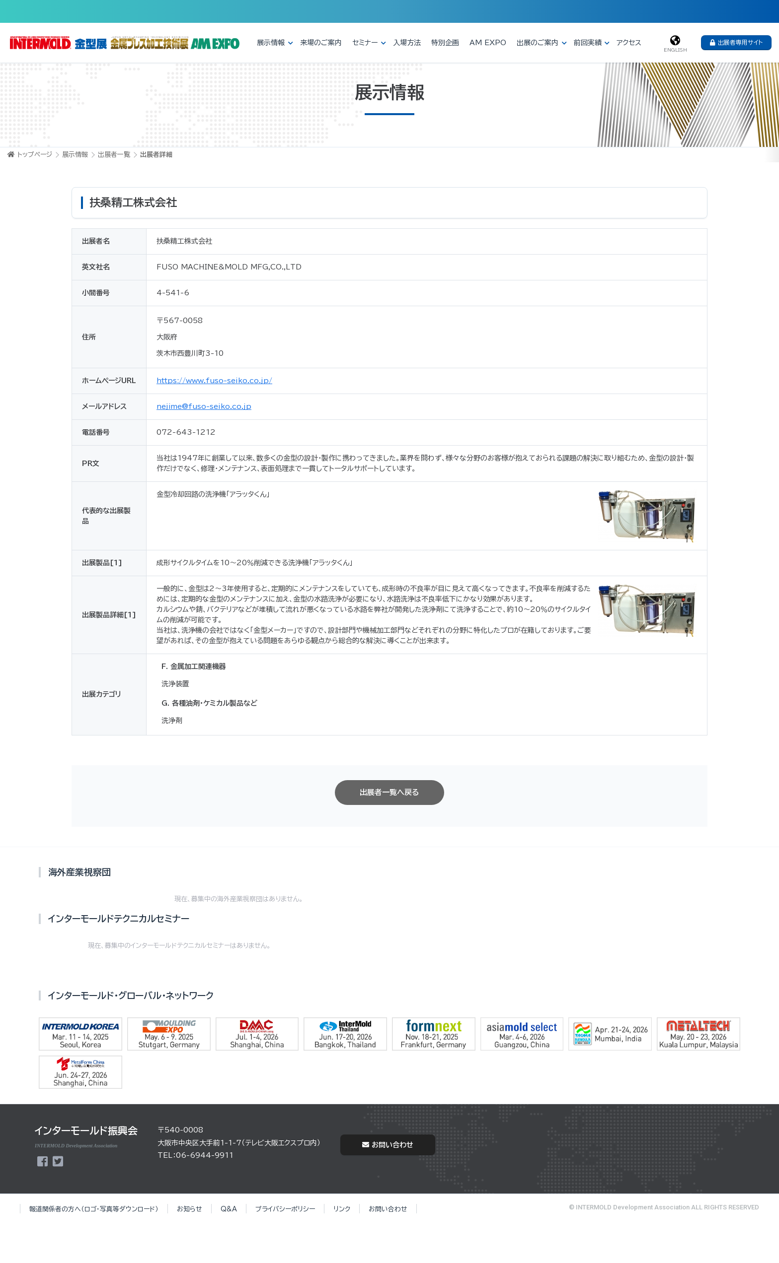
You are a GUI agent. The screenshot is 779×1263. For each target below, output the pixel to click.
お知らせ (189, 1209)
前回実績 (588, 42)
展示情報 (271, 42)
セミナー (365, 42)
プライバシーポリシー (285, 1209)
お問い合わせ (387, 1144)
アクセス (629, 42)
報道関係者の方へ (93, 1209)
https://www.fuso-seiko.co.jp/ (214, 380)
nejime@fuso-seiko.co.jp (203, 406)
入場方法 (407, 42)
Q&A (229, 1209)
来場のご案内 (321, 42)
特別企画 (445, 42)
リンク (341, 1209)
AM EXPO (487, 42)
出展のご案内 (537, 42)
